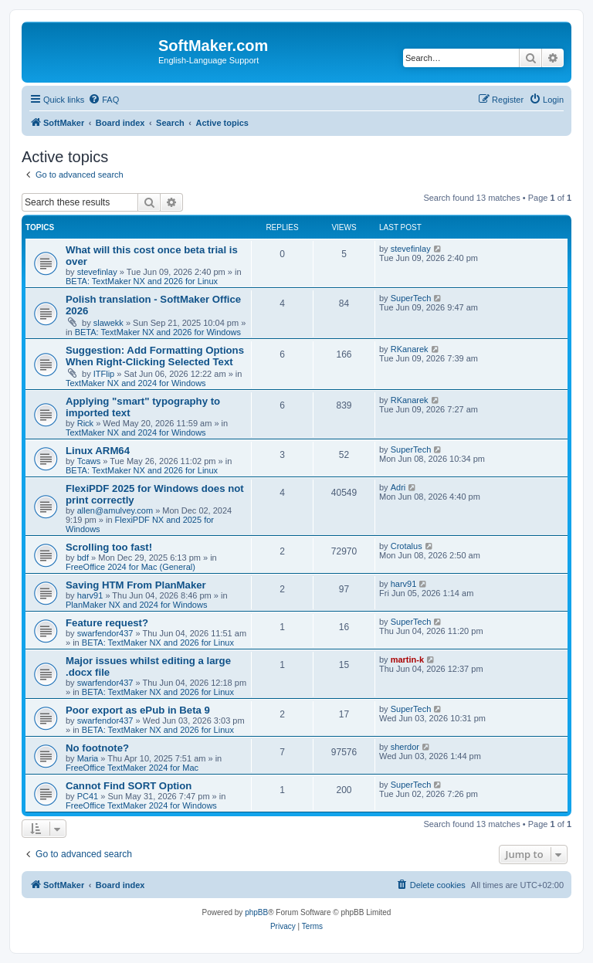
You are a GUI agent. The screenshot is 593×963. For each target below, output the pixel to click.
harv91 (90, 595)
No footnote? (97, 748)
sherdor (405, 746)
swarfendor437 (105, 633)
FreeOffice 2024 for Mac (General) (130, 566)
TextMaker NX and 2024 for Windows (136, 383)
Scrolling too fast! (109, 547)
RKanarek (410, 349)
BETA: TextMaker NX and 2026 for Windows (158, 332)
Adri (398, 487)
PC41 (88, 796)
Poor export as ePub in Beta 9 (138, 710)
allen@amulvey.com (115, 510)
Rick (85, 423)
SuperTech (411, 298)
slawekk (108, 322)
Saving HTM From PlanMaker (136, 585)
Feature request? (107, 623)
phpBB (256, 912)
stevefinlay (97, 271)
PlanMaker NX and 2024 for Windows (136, 604)
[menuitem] (103, 99)
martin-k (407, 659)
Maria (88, 758)
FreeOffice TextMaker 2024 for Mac (132, 767)
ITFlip (104, 373)
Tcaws (89, 461)
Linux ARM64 (98, 450)
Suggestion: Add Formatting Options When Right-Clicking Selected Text (155, 356)
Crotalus (406, 546)
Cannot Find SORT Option (128, 786)
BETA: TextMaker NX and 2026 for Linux (142, 281)
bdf (83, 557)
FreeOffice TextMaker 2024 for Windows (141, 805)
